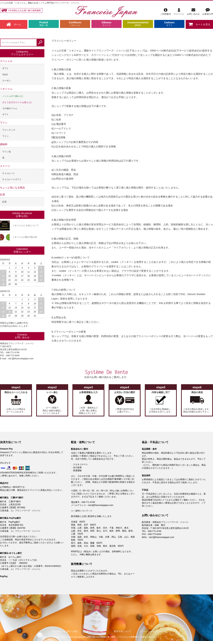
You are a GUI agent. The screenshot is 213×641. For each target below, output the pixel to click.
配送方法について (122, 631)
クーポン (6, 80)
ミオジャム (6, 88)
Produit (44, 24)
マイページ (179, 11)
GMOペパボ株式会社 (161, 50)
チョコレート (8, 173)
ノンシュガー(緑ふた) (12, 96)
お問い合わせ (193, 11)
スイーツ (5, 166)
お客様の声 (207, 11)
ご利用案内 (165, 11)
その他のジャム (9, 108)
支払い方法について (95, 631)
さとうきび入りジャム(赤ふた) (16, 102)
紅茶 (2, 194)
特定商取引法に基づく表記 (65, 631)
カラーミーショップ (102, 55)
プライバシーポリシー (150, 631)
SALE (5, 74)
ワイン (3, 122)
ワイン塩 (6, 151)
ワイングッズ (8, 130)
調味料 (3, 144)
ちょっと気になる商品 (12, 187)
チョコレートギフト (11, 179)
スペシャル (6, 61)
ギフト (5, 68)
